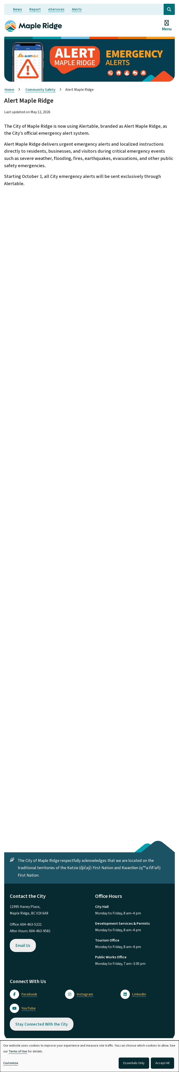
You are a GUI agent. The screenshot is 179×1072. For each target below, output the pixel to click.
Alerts (77, 9)
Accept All (162, 1063)
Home (9, 89)
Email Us (22, 946)
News (17, 9)
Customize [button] (10, 1063)
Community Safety (40, 89)
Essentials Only (134, 1063)
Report (35, 9)
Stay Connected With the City (41, 1024)
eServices (56, 9)
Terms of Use (18, 1051)
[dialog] (89, 1056)
